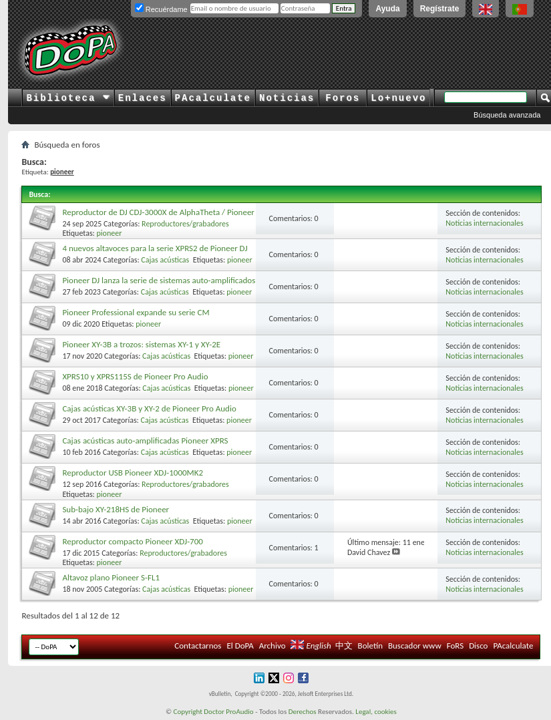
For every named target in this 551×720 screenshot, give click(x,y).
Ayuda (387, 8)
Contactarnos (197, 646)
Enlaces (142, 98)
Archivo (272, 646)
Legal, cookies (376, 711)
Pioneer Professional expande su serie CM (135, 312)
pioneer (109, 233)
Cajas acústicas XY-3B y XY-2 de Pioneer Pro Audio (149, 408)
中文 (344, 646)
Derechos (303, 711)
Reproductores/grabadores (185, 223)
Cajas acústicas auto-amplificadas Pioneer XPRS (145, 440)
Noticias (287, 98)
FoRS (455, 646)
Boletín (370, 646)
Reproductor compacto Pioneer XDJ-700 (132, 541)
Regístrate (440, 8)
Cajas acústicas (165, 259)
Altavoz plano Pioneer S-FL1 (111, 577)
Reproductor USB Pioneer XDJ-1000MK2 (132, 473)
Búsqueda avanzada (507, 115)
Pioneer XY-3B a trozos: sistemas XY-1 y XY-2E (141, 344)
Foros (342, 98)
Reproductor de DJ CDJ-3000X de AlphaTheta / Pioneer (158, 212)
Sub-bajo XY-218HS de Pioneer (115, 509)
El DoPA (239, 646)
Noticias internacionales (484, 223)
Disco (478, 646)
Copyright (188, 711)
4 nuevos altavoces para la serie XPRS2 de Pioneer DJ (154, 248)
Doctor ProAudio (228, 711)
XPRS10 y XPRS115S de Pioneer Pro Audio (135, 376)
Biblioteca (68, 98)
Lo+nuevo (398, 98)
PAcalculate (213, 98)
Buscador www (414, 646)
